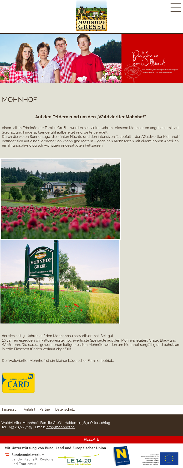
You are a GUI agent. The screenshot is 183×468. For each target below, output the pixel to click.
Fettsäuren (94, 145)
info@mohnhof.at (60, 427)
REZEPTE (91, 439)
